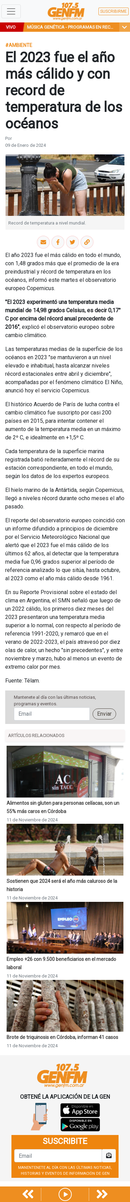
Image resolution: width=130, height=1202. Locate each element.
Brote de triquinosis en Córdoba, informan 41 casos (62, 1037)
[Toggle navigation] (11, 11)
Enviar (104, 713)
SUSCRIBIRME (113, 11)
